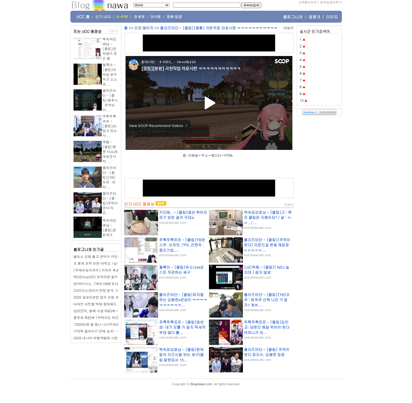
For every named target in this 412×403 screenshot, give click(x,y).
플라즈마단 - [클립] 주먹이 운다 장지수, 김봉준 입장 (267, 352)
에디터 (216, 155)
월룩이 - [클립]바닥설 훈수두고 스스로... (110, 74)
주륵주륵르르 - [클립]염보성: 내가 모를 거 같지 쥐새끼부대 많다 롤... (182, 327)
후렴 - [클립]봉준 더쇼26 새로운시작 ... (110, 151)
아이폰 (155, 16)
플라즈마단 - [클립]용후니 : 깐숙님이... (110, 100)
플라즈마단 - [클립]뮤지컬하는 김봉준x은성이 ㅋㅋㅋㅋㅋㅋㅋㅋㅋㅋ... (183, 299)
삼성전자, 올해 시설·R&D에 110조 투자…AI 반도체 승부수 (118, 310)
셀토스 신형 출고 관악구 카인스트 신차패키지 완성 (112, 256)
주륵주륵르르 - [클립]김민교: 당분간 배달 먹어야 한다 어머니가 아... (267, 327)
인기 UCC (103, 16)
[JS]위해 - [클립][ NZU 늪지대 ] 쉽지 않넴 (266, 269)
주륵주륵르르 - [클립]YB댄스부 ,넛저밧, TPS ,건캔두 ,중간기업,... (182, 245)
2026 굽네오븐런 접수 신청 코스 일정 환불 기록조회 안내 (116, 297)
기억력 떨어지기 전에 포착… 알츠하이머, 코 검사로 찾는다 (118, 331)
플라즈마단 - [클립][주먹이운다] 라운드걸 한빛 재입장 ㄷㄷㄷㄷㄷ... (267, 245)
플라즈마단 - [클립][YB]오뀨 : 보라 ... (109, 177)
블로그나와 (293, 17)
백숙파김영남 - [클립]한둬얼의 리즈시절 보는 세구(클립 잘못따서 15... (181, 354)
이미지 (332, 17)
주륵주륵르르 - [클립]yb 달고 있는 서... (110, 126)
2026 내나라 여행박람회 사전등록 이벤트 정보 (108, 337)
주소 (204, 155)
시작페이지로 (307, 2)
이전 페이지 (143, 28)
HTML (228, 155)
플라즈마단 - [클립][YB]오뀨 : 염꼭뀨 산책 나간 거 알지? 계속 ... (267, 299)
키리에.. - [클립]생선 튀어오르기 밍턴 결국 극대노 (183, 215)
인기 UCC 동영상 (139, 204)
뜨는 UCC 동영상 (88, 31)
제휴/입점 (174, 16)
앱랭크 (314, 17)
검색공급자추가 (331, 2)
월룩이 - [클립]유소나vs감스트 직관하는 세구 (181, 269)
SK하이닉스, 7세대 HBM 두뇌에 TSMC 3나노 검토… (113, 283)
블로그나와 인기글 (89, 249)
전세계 (139, 16)
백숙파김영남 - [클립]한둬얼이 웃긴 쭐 (110, 48)
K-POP (122, 16)
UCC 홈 (83, 17)
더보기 (113, 31)
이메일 (193, 155)
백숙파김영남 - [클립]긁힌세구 (109, 227)
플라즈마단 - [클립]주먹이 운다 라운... (110, 203)
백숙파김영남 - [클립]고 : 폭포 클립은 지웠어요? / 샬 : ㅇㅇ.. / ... (268, 217)
